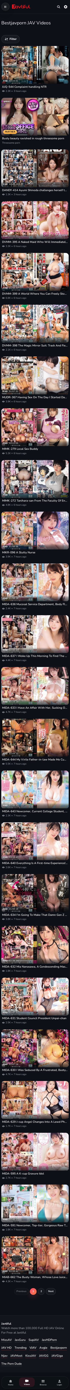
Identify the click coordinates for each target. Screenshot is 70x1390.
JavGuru (20, 1340)
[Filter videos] (10, 39)
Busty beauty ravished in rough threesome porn (33, 138)
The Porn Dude (11, 1364)
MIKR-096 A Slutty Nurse (18, 552)
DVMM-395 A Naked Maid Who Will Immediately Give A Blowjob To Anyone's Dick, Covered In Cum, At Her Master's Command (35, 242)
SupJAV (34, 1340)
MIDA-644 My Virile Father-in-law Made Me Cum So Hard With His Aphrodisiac (35, 759)
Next (51, 1291)
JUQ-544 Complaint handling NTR (24, 87)
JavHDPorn (49, 1340)
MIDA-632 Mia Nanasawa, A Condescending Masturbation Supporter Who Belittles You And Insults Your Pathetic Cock (35, 967)
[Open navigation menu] (5, 7)
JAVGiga (57, 1356)
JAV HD (6, 1348)
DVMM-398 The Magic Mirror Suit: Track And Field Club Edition (35, 345)
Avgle (43, 1348)
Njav (4, 1356)
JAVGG (44, 1356)
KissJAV (30, 1356)
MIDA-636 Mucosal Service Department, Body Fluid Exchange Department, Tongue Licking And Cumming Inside (35, 604)
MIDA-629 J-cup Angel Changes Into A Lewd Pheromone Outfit (35, 1122)
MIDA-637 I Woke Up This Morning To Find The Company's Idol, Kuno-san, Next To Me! (35, 656)
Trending (21, 1348)
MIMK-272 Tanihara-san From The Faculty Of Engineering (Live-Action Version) (35, 501)
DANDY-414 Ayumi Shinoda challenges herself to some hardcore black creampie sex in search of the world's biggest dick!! (35, 190)
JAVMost (16, 1356)
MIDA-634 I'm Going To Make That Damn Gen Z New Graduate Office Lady (35, 915)
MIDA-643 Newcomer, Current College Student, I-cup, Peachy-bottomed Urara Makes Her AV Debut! (35, 811)
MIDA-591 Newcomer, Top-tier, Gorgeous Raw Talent (35, 1225)
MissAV (6, 1340)
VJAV (32, 1348)
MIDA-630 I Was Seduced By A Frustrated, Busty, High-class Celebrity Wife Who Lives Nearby (35, 1070)
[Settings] (66, 7)
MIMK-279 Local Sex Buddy (20, 449)
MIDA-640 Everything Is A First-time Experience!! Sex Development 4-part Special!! (35, 863)
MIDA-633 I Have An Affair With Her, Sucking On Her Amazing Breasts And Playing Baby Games (35, 708)
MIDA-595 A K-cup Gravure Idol (23, 1173)
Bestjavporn (58, 1348)
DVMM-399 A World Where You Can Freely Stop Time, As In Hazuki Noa (35, 294)
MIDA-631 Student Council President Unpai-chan (34, 1018)
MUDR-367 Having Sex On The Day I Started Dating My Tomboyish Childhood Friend (35, 397)
